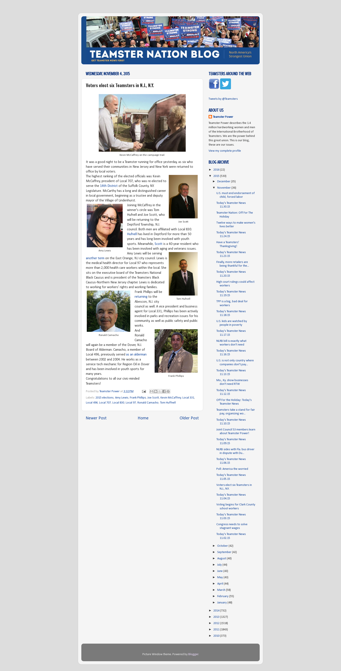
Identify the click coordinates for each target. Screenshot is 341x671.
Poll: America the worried (232, 469)
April (220, 583)
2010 (216, 636)
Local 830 (118, 402)
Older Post (189, 418)
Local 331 (188, 397)
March (221, 590)
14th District (109, 186)
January (222, 602)
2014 (216, 610)
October (223, 546)
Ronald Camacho (148, 402)
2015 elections (104, 397)
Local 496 (92, 402)
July (219, 564)
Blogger (193, 654)
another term (95, 258)
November (224, 187)
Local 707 (105, 402)
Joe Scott (153, 397)
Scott (158, 244)
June (220, 571)
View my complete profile (225, 151)
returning (141, 297)
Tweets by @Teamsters (223, 99)
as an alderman (136, 354)
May (220, 577)
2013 (216, 617)
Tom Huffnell (168, 402)
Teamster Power (223, 117)
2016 (216, 169)
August (222, 558)
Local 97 (131, 402)
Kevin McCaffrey (170, 397)
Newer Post (96, 418)
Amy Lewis (121, 397)
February (223, 596)
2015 (216, 176)
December (224, 181)
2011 (216, 629)
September (224, 552)
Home (143, 418)
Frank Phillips (138, 397)
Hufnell (132, 234)
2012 (216, 623)
